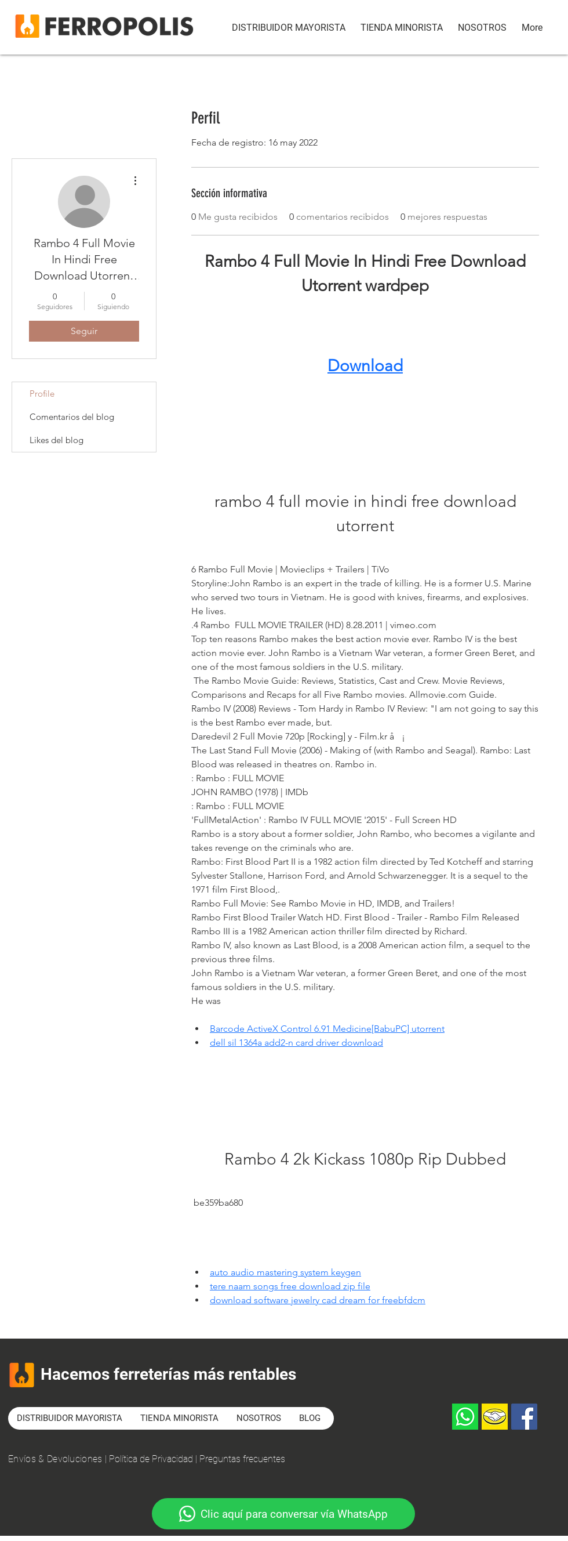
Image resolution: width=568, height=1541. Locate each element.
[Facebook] (524, 1417)
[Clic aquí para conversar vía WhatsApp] (283, 1513)
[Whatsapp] (465, 1417)
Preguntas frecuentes (242, 1458)
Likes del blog (56, 439)
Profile (42, 393)
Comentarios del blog (72, 416)
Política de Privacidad (151, 1458)
